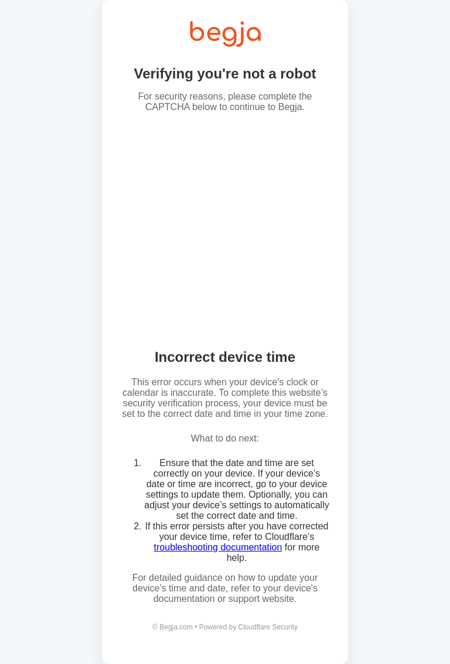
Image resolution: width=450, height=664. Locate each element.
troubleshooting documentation (218, 547)
